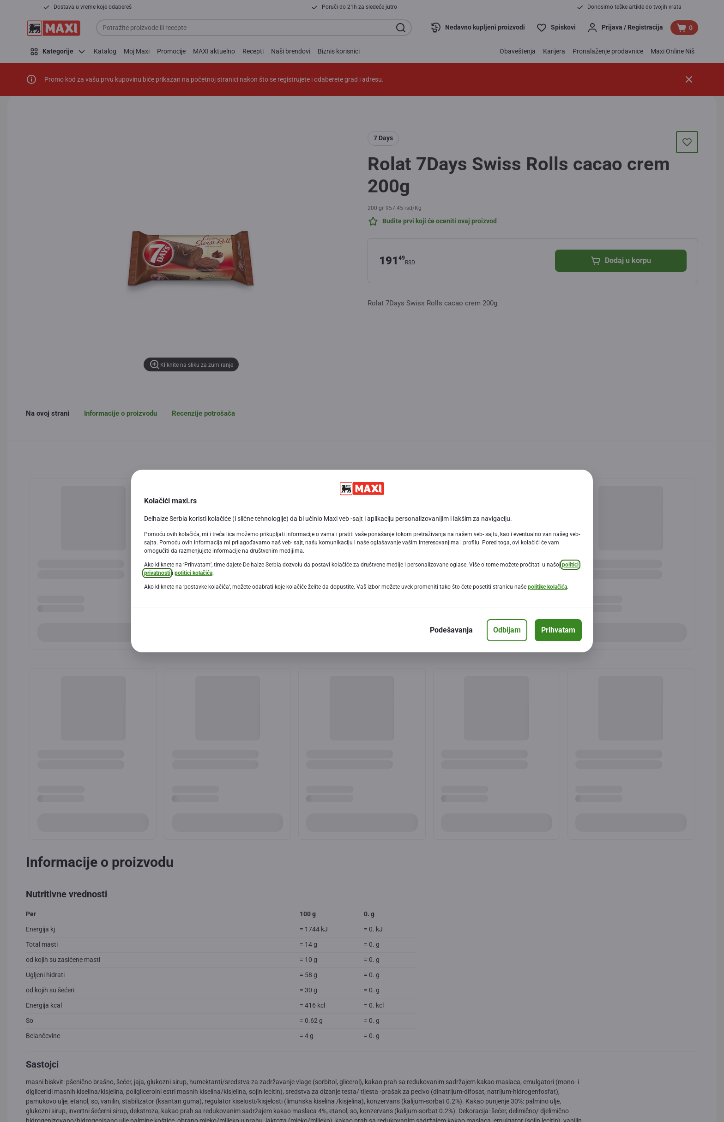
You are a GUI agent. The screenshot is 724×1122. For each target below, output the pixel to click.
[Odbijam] (507, 630)
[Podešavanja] (451, 630)
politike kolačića (547, 587)
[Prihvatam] (558, 630)
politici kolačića (193, 573)
